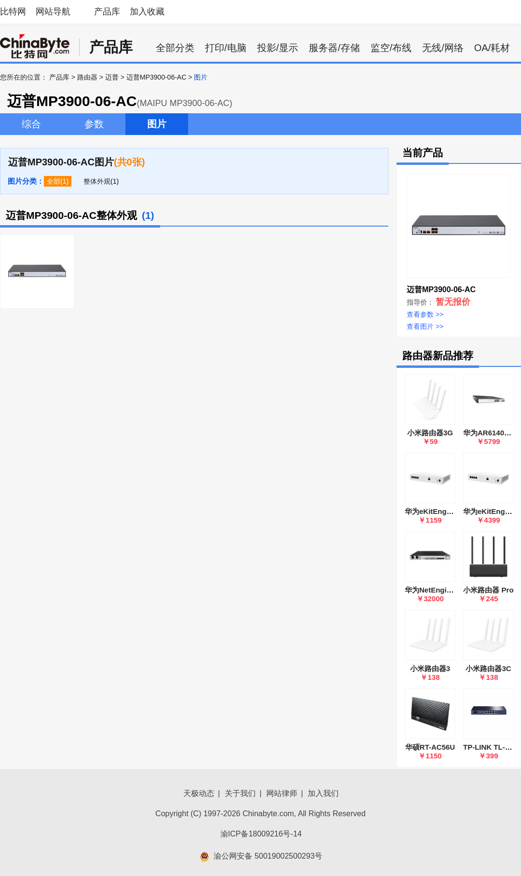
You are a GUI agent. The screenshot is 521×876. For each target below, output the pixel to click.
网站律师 (281, 793)
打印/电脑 (226, 47)
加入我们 (323, 793)
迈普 (112, 77)
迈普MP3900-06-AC (156, 77)
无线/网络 (443, 47)
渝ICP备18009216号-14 (261, 834)
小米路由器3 (430, 668)
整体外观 (96, 181)
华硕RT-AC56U (430, 747)
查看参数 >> (425, 314)
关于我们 (240, 793)
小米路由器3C (488, 668)
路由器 (87, 77)
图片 (156, 124)
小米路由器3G (430, 433)
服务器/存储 (334, 47)
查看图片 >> (425, 326)
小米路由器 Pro (488, 590)
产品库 (107, 11)
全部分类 (175, 47)
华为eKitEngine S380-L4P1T (452, 511)
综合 (31, 124)
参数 (94, 124)
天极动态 (198, 793)
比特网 (13, 11)
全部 (53, 181)
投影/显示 (278, 47)
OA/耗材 (492, 47)
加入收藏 (147, 11)
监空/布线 (391, 47)
